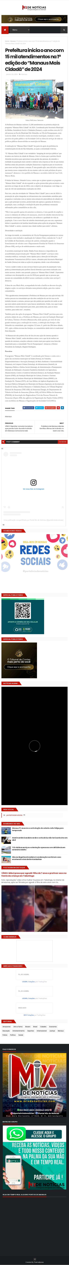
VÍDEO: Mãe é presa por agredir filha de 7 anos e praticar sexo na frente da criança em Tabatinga (34, 874)
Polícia (5, 1035)
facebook (62, 442)
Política (13, 1035)
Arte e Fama (18, 1027)
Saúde (20, 1035)
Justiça (52, 1031)
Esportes (31, 1031)
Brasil (35, 1027)
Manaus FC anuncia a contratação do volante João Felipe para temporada (38, 829)
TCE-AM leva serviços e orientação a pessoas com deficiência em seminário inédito (38, 848)
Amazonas (7, 1027)
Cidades (43, 1027)
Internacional (42, 1031)
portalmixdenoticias (14, 815)
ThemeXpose (39, 1262)
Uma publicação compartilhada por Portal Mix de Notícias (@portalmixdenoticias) (33, 520)
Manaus (13, 41)
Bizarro (27, 1027)
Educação (6, 1031)
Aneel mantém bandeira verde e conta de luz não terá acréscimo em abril (40, 839)
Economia (53, 1027)
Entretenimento (19, 1031)
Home (7, 41)
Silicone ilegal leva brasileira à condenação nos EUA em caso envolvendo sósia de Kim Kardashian (36, 858)
